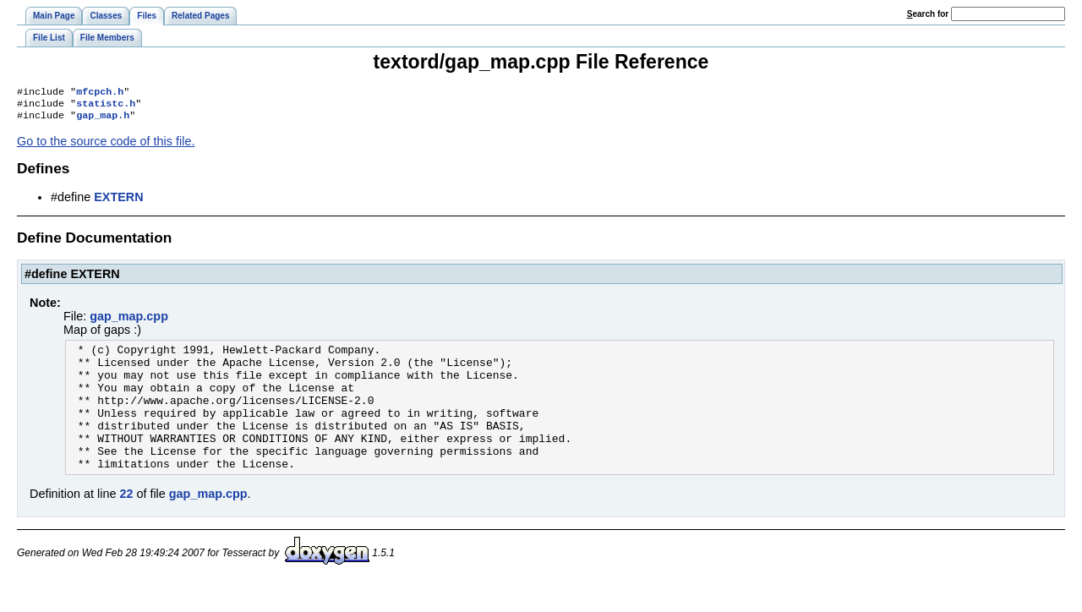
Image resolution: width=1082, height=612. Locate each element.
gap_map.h (102, 120)
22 (126, 524)
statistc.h (105, 106)
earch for (927, 14)
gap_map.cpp (129, 321)
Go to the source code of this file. (105, 146)
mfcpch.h (99, 93)
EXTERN (118, 202)
